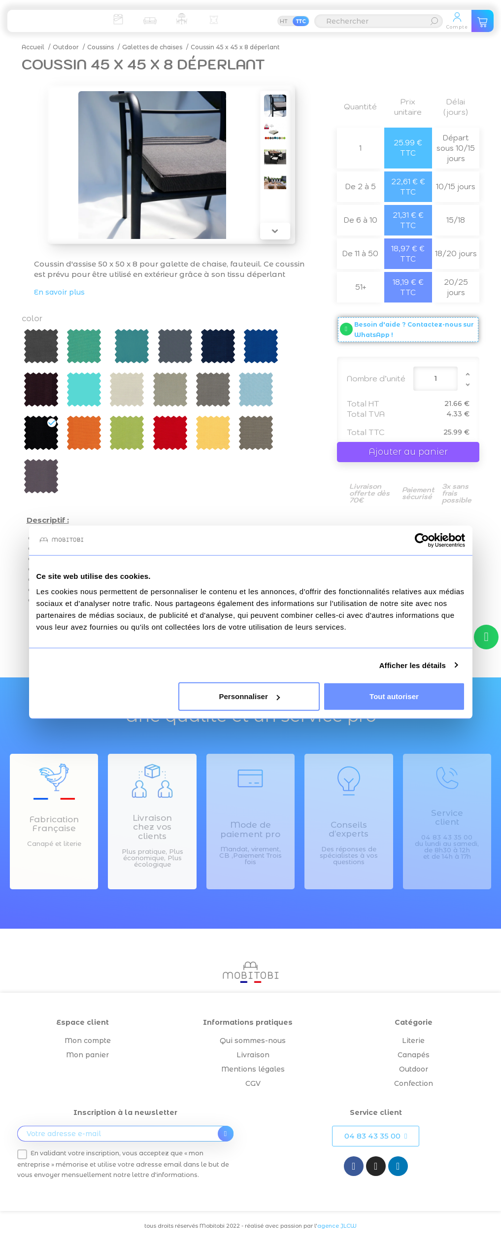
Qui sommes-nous (253, 1040)
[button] (375, 1136)
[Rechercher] (378, 21)
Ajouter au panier (408, 451)
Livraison (252, 1054)
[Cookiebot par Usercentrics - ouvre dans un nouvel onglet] (422, 540)
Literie (413, 1040)
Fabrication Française (54, 824)
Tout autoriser (394, 696)
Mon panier (87, 1054)
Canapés (414, 1054)
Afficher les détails (412, 665)
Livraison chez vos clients (152, 827)
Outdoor (413, 1069)
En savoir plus (59, 292)
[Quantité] (435, 379)
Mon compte (88, 1040)
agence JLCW (337, 1225)
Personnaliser (249, 696)
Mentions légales (253, 1069)
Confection (413, 1083)
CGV (253, 1083)
